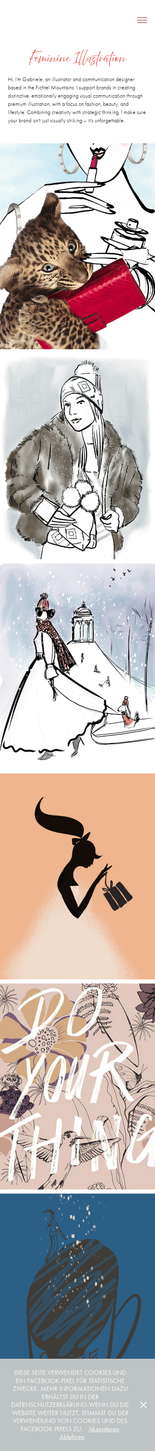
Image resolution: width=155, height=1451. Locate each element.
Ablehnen (72, 1437)
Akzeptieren (103, 1429)
